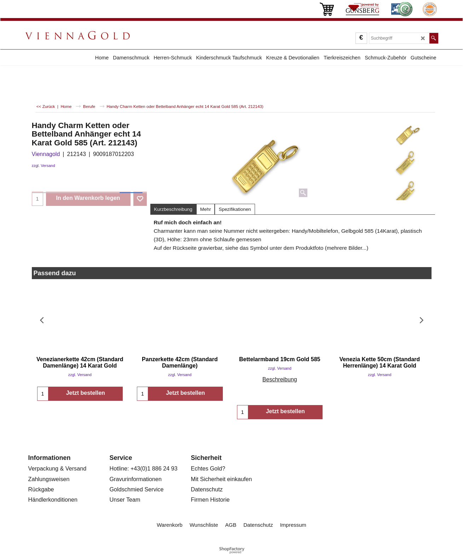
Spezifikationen (235, 209)
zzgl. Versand (43, 165)
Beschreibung (279, 379)
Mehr (205, 209)
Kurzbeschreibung (173, 209)
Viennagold (46, 154)
